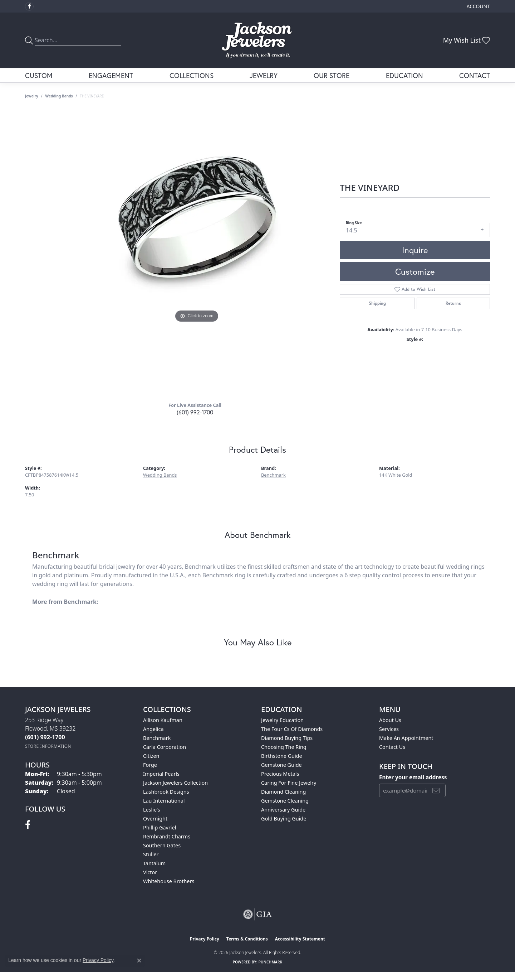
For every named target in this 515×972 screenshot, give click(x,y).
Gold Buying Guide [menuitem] (283, 818)
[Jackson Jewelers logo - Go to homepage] (257, 40)
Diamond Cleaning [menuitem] (283, 791)
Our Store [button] (331, 75)
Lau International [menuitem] (164, 800)
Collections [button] (192, 75)
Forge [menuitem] (150, 764)
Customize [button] (415, 271)
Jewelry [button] (264, 75)
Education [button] (404, 75)
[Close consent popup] (139, 960)
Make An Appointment (406, 738)
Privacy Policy (204, 939)
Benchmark (273, 475)
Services (389, 729)
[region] (196, 253)
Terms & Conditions (247, 939)
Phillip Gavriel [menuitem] (159, 827)
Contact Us (392, 747)
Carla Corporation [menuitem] (164, 747)
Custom (39, 75)
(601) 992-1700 (195, 412)
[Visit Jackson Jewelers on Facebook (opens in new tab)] (29, 6)
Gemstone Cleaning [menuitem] (285, 800)
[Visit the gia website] (257, 914)
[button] (477, 6)
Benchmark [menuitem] (157, 738)
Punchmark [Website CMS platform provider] (271, 961)
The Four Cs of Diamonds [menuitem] (292, 729)
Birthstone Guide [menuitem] (281, 755)
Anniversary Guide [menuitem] (283, 809)
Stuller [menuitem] (150, 854)
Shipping (377, 303)
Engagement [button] (111, 75)
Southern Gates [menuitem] (162, 845)
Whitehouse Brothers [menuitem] (168, 881)
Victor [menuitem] (150, 872)
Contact (474, 75)
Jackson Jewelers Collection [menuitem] (175, 782)
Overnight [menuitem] (155, 818)
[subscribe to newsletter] (436, 790)
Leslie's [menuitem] (151, 809)
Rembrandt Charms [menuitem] (166, 836)
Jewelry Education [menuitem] (282, 720)
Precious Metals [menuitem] (280, 773)
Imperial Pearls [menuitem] (161, 773)
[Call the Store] (45, 737)
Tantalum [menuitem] (154, 863)
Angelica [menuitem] (153, 729)
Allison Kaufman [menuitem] (162, 720)
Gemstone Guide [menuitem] (281, 764)
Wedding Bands (59, 95)
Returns (453, 303)
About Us (390, 720)
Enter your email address (413, 777)
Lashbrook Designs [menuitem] (166, 791)
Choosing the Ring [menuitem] (283, 747)
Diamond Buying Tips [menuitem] (287, 738)
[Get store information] (48, 746)
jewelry (31, 95)
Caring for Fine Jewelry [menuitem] (288, 782)
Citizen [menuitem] (151, 755)
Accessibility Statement (300, 939)
